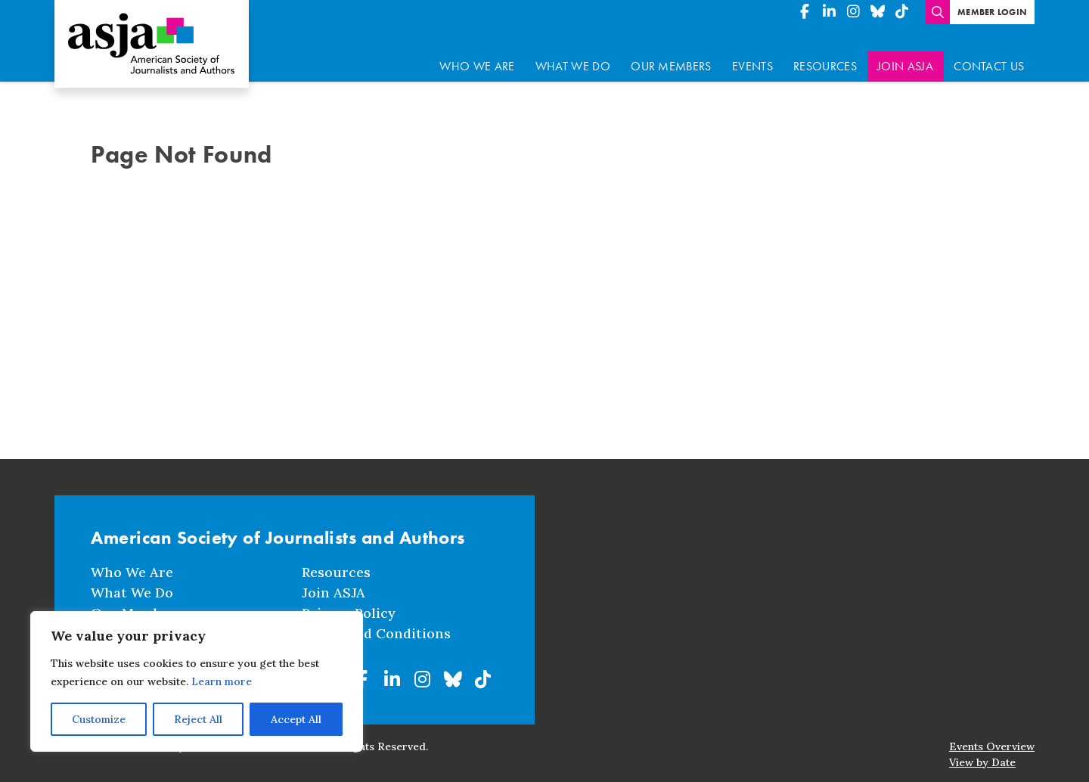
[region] (196, 681)
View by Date (982, 752)
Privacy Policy (349, 603)
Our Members (671, 56)
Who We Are (476, 56)
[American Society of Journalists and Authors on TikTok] (901, 12)
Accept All (296, 719)
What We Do (572, 56)
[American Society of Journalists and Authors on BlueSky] (877, 12)
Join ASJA (905, 56)
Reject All (198, 719)
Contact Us (989, 56)
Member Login (992, 12)
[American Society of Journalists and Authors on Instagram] (853, 12)
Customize (99, 719)
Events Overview (992, 736)
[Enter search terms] (938, 12)
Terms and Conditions (376, 623)
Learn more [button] (221, 681)
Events (752, 56)
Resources (825, 56)
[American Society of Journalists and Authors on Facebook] (805, 12)
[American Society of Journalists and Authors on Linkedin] (829, 12)
